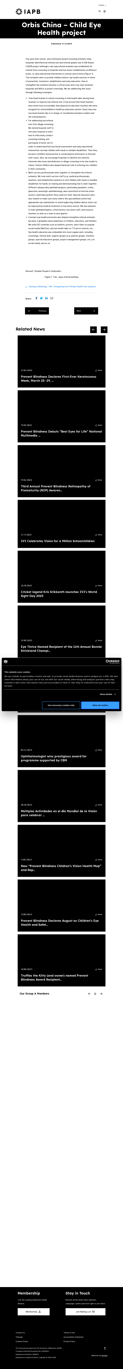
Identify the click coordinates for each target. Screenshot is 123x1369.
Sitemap (19, 1337)
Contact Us (20, 1333)
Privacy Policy (69, 1341)
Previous (37, 311)
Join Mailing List (85, 1311)
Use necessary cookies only (61, 705)
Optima (104, 1355)
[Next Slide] (104, 329)
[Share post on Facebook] (38, 299)
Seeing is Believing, (38, 286)
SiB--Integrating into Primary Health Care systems (72, 286)
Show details (106, 694)
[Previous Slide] (93, 329)
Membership (33, 1311)
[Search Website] (99, 11)
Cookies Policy (22, 1341)
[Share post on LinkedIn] (47, 299)
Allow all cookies (100, 705)
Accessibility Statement (73, 1337)
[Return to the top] (105, 1349)
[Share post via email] (53, 299)
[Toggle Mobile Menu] (104, 11)
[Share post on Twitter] (42, 299)
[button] (102, 5)
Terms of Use (69, 1333)
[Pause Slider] (95, 994)
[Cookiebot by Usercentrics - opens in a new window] (107, 662)
